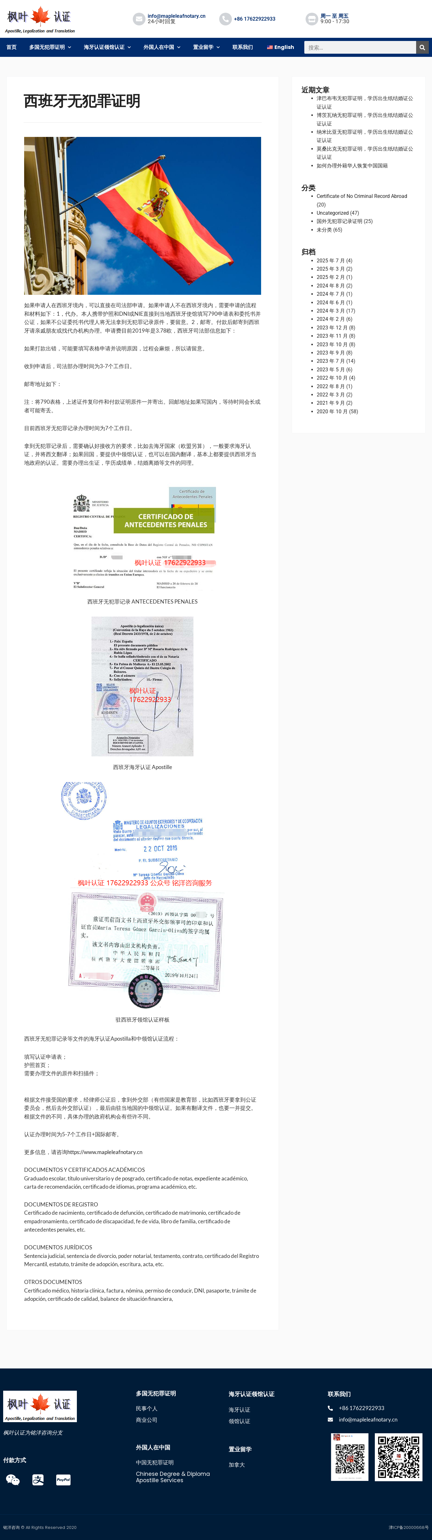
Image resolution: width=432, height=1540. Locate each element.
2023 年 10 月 (332, 344)
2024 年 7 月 (331, 294)
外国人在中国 (162, 47)
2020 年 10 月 (332, 412)
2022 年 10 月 (332, 378)
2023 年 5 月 (331, 370)
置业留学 (206, 47)
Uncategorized (333, 213)
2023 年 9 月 (331, 353)
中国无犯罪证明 (155, 1462)
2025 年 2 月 (331, 277)
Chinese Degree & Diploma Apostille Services (173, 1477)
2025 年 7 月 (331, 261)
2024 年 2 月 (331, 319)
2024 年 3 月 (331, 311)
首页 (11, 47)
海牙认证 (239, 1410)
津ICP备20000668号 (409, 1527)
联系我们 (243, 47)
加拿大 (237, 1465)
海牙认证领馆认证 (107, 47)
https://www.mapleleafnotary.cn (104, 1152)
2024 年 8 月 (331, 286)
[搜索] (422, 47)
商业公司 (147, 1420)
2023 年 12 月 (332, 328)
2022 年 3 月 (331, 395)
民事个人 (147, 1408)
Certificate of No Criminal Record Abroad (362, 196)
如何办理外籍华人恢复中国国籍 (352, 166)
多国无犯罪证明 (50, 47)
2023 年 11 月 (332, 336)
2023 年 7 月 (331, 361)
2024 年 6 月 (331, 303)
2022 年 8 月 (331, 386)
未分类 (324, 230)
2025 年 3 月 (331, 269)
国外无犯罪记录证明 (339, 221)
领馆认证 (239, 1421)
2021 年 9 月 (331, 403)
